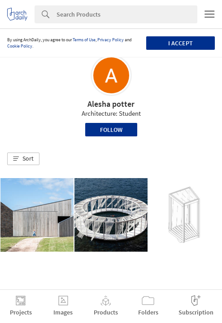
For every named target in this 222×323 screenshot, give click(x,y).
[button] (23, 159)
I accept (180, 43)
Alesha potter (111, 104)
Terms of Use (84, 40)
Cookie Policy (19, 46)
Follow (111, 130)
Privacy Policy (110, 40)
